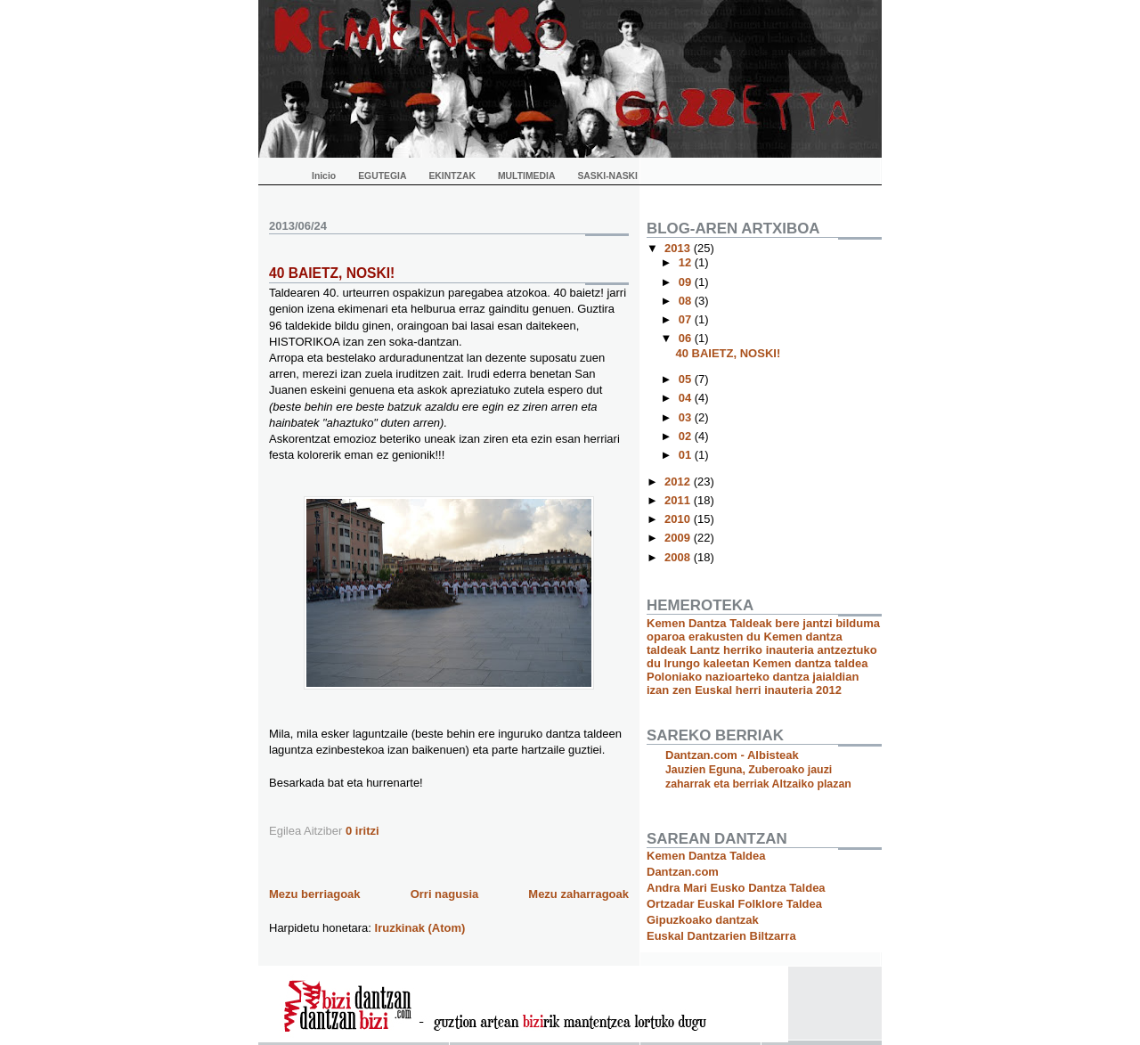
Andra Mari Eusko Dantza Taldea (736, 887)
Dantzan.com (683, 871)
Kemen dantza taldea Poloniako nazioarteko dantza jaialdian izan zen (757, 677)
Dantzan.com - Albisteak (732, 755)
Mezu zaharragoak (578, 894)
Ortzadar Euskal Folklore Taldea (734, 903)
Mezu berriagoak (315, 894)
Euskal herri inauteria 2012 (768, 690)
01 (687, 454)
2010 (679, 519)
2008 (679, 557)
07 (687, 319)
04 (687, 397)
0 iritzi (362, 830)
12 (687, 262)
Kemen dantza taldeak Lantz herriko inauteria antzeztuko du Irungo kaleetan (762, 650)
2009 (679, 537)
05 (687, 379)
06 (687, 338)
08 (687, 300)
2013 (679, 248)
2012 (679, 481)
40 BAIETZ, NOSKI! (332, 273)
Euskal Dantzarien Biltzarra (721, 936)
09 (687, 282)
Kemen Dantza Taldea (706, 855)
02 (687, 436)
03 (687, 417)
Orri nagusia (445, 894)
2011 (679, 500)
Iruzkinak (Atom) (420, 928)
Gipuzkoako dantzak (703, 920)
